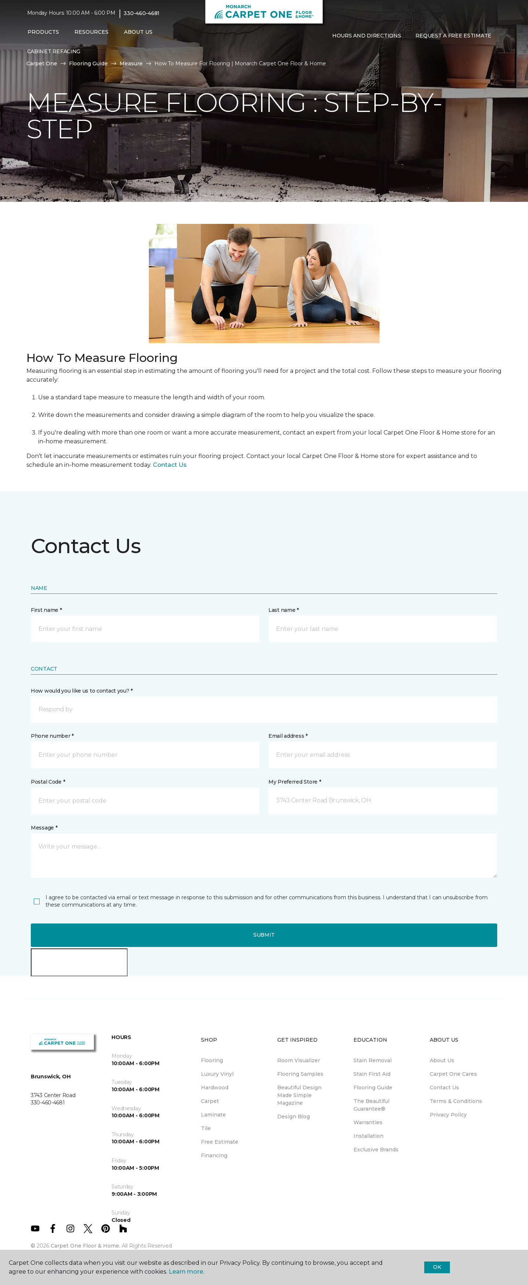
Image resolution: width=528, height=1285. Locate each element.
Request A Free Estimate (453, 35)
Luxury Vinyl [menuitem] (217, 1074)
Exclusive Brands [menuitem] (376, 1149)
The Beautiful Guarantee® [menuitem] (371, 1105)
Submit (264, 935)
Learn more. (186, 1271)
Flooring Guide (88, 63)
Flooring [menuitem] (212, 1060)
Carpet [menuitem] (210, 1101)
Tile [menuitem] (206, 1128)
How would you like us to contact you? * (82, 690)
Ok (437, 1267)
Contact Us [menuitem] (444, 1087)
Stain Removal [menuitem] (372, 1060)
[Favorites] (339, 51)
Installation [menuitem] (368, 1136)
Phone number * (52, 735)
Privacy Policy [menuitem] (448, 1114)
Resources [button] (91, 32)
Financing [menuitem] (214, 1155)
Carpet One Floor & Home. (85, 1245)
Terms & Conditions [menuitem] (456, 1101)
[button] (330, 51)
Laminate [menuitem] (213, 1114)
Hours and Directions (366, 35)
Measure (131, 63)
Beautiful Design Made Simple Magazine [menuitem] (299, 1095)
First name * (46, 610)
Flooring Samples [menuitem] (300, 1074)
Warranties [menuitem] (367, 1122)
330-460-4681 (142, 13)
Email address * (288, 735)
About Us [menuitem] (442, 1060)
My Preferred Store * (294, 781)
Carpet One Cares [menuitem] (453, 1074)
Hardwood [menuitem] (214, 1087)
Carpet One (41, 63)
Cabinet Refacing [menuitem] (54, 51)
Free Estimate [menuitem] (219, 1142)
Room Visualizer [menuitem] (298, 1060)
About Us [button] (138, 32)
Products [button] (43, 32)
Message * (44, 827)
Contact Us (170, 464)
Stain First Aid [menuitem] (371, 1074)
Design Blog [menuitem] (293, 1116)
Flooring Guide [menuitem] (372, 1087)
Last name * (283, 610)
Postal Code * (48, 781)
